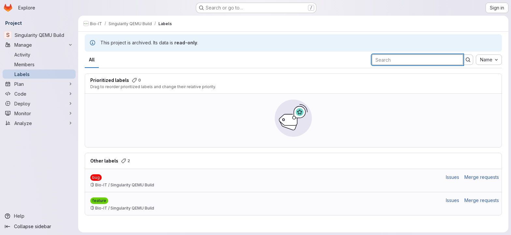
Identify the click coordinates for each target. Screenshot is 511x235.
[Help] (39, 216)
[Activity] (39, 54)
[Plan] (39, 83)
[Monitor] (39, 113)
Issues (452, 177)
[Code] (39, 93)
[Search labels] (417, 60)
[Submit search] (468, 60)
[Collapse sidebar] (39, 226)
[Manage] (39, 44)
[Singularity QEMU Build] (39, 34)
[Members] (39, 64)
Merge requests (481, 177)
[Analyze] (39, 123)
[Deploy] (39, 103)
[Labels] (39, 74)
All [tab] (92, 59)
